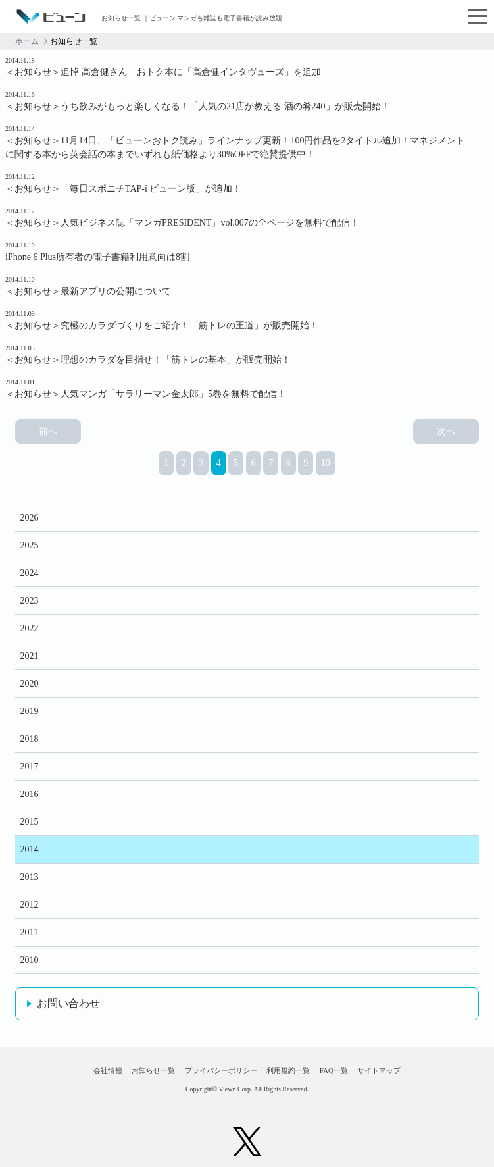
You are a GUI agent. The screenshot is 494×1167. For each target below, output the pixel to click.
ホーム (27, 41)
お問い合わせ (68, 1003)
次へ (446, 431)
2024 (29, 573)
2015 (29, 822)
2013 (29, 877)
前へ (48, 431)
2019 (29, 711)
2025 (29, 545)
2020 (29, 683)
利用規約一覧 (288, 1070)
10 (325, 463)
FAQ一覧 (334, 1070)
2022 (29, 628)
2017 (29, 766)
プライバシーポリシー (221, 1070)
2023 (29, 601)
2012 (29, 905)
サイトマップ (379, 1070)
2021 (29, 656)
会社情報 (107, 1070)
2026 (29, 518)
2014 (29, 849)
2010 (29, 960)
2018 (29, 739)
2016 (29, 794)
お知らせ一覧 (153, 1070)
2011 (29, 932)
